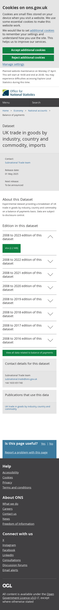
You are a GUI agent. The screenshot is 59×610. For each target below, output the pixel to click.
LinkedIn (8, 555)
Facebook (9, 550)
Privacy (7, 482)
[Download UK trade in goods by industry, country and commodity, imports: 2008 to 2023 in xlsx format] (12, 248)
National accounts (38, 110)
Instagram (9, 545)
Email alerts (10, 570)
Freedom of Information (18, 524)
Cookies (8, 477)
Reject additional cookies (28, 57)
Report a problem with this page (26, 452)
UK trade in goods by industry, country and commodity (27, 407)
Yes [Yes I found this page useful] (43, 443)
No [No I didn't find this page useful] (51, 443)
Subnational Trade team (17, 162)
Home (6, 110)
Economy (19, 110)
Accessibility (11, 472)
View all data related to (29, 352)
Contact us (10, 514)
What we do (10, 504)
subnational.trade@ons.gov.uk (21, 379)
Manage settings (13, 64)
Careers (8, 509)
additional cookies (42, 30)
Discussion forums (15, 565)
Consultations (12, 560)
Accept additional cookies (28, 50)
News (6, 519)
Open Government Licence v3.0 (28, 596)
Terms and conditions (17, 487)
